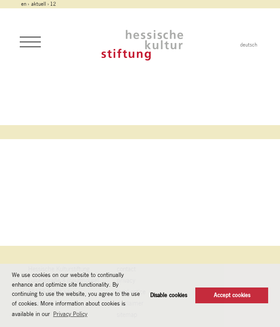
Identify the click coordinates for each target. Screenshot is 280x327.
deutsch (248, 45)
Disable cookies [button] (168, 295)
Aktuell (38, 4)
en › (25, 4)
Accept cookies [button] (232, 295)
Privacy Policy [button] (70, 313)
